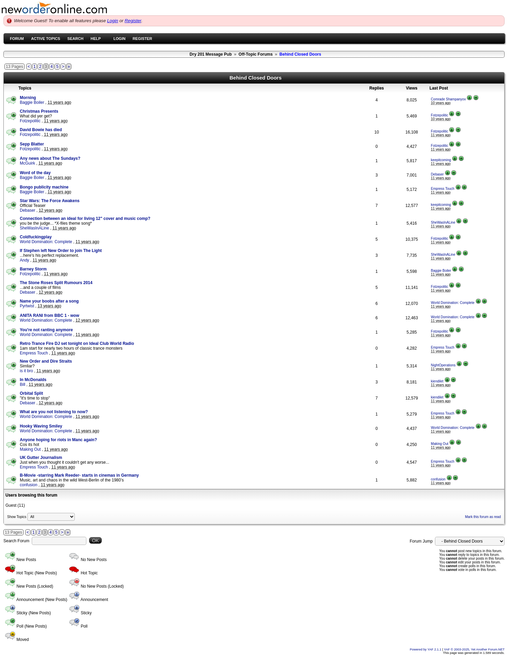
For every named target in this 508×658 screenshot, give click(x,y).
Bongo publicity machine (44, 187)
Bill (22, 384)
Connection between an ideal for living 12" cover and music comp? (85, 218)
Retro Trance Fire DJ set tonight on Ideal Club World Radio (77, 343)
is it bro (26, 370)
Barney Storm (33, 269)
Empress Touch (442, 189)
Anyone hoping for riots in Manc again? (58, 439)
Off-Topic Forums (256, 54)
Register (133, 20)
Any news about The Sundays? (50, 158)
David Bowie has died (41, 129)
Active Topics (45, 39)
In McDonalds (33, 379)
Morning (28, 97)
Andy (24, 260)
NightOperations (443, 365)
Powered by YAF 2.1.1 (426, 649)
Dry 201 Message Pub (210, 54)
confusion (28, 484)
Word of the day (35, 172)
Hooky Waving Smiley (41, 426)
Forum (17, 39)
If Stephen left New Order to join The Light (61, 250)
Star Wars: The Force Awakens (50, 200)
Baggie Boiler (32, 102)
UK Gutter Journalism (41, 457)
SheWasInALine (34, 228)
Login (112, 20)
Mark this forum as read (483, 517)
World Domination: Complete (46, 241)
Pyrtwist (27, 306)
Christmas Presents (39, 111)
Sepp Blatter (32, 144)
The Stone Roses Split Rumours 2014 (56, 282)
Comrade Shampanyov (448, 99)
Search (75, 39)
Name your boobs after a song (49, 301)
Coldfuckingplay (36, 237)
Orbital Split (31, 393)
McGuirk (27, 163)
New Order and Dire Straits (46, 361)
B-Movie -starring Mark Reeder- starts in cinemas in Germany (79, 475)
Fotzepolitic (30, 120)
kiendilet (437, 381)
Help (95, 39)
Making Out (30, 449)
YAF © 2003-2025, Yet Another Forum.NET (474, 649)
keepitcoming (441, 160)
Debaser (437, 174)
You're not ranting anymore (46, 329)
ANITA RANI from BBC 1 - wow (49, 315)
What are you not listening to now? (54, 411)
